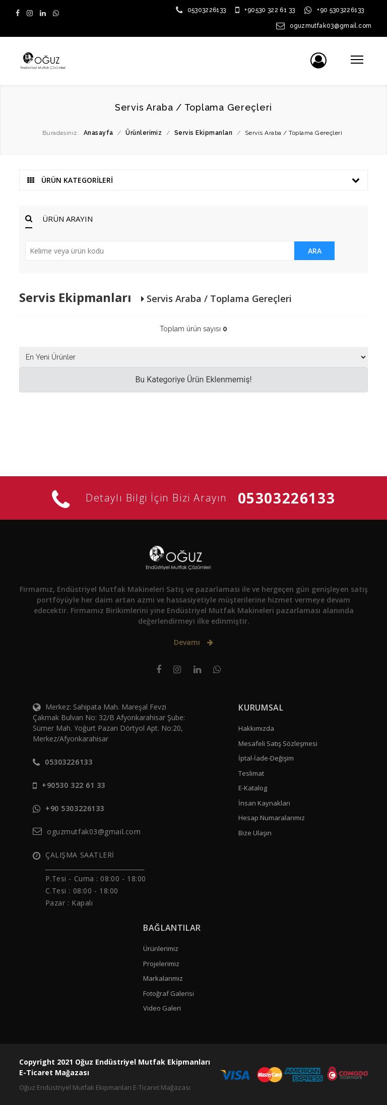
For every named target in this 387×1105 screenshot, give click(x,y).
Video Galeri (162, 1008)
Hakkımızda (256, 728)
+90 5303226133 (340, 10)
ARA (314, 251)
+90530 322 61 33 (269, 10)
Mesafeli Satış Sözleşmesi (277, 743)
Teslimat (251, 773)
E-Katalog (252, 787)
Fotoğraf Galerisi (168, 993)
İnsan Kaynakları (264, 803)
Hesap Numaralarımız (271, 817)
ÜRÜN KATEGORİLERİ (193, 180)
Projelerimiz (161, 963)
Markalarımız (163, 978)
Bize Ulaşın (255, 832)
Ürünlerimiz (160, 948)
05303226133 (206, 10)
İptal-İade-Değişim (266, 758)
